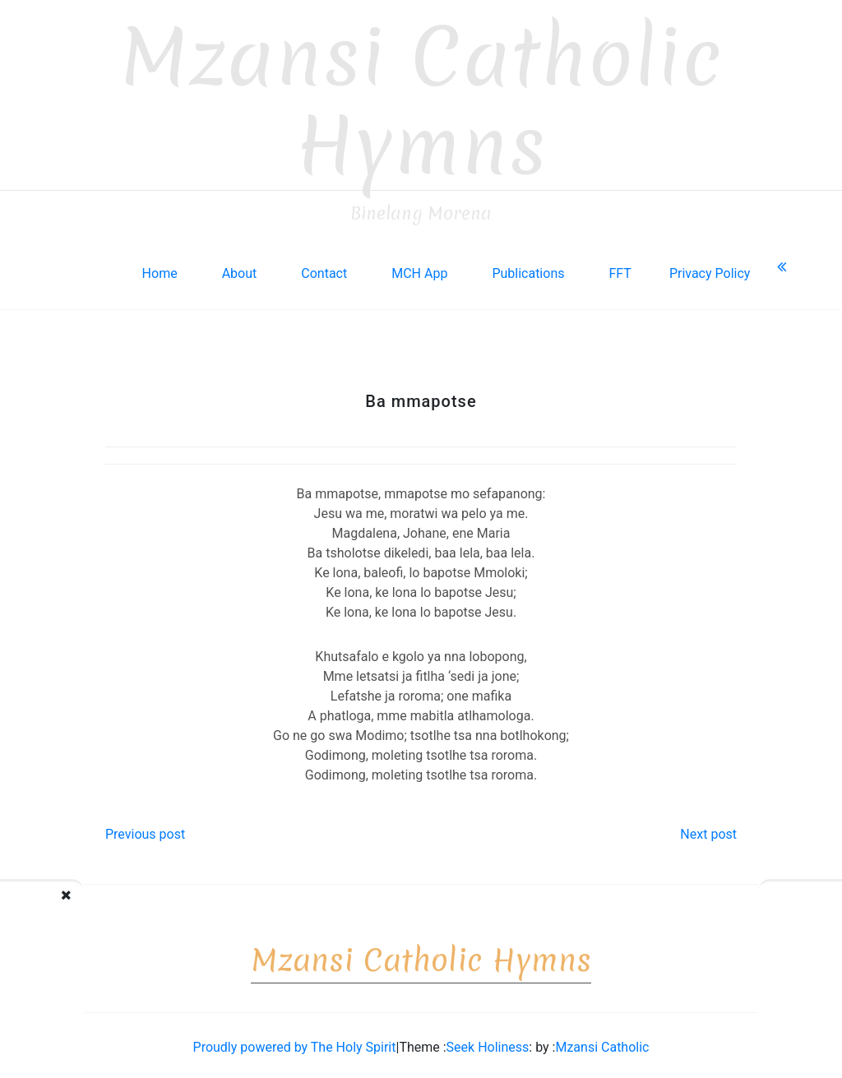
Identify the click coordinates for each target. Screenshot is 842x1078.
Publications (528, 268)
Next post (708, 829)
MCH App (419, 268)
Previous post (145, 829)
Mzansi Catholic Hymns (421, 96)
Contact (324, 268)
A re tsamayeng (104, 907)
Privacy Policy (710, 268)
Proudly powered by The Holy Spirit (294, 1042)
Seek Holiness (488, 1042)
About (239, 268)
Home (160, 268)
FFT (619, 268)
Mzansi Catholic (602, 1042)
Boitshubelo (731, 907)
